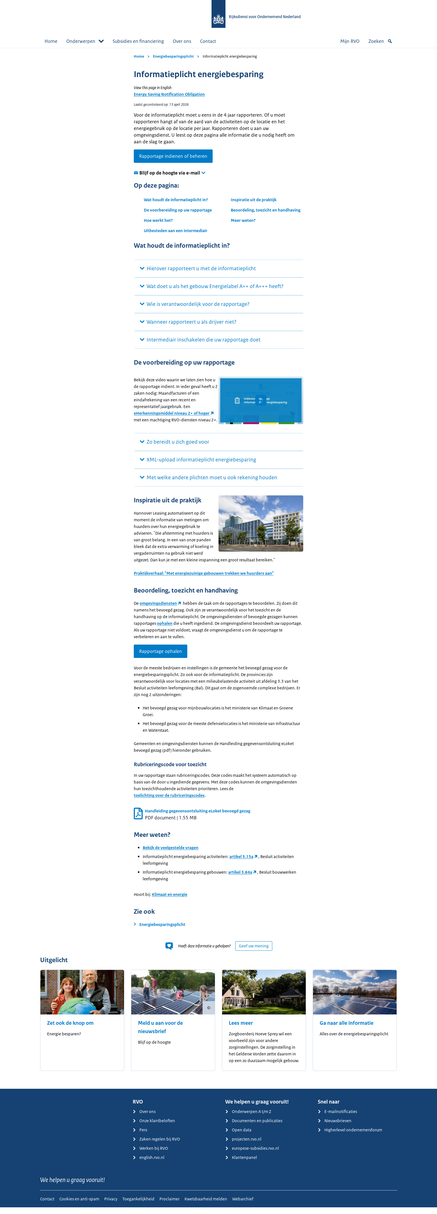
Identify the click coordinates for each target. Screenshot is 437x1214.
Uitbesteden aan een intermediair (175, 230)
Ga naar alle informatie (346, 1029)
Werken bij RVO (150, 1155)
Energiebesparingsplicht (173, 56)
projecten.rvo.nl (243, 1145)
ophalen (165, 630)
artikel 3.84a (240, 878)
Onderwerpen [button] (85, 41)
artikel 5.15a (241, 863)
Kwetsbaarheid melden (205, 1205)
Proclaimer (169, 1205)
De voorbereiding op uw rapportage (178, 210)
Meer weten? (243, 220)
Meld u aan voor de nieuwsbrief (160, 1033)
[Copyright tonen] (209, 1014)
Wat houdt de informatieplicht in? (176, 199)
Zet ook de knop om (70, 1029)
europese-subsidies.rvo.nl (252, 1155)
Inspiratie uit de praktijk (253, 199)
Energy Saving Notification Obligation (169, 94)
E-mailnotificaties (337, 1118)
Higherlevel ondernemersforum (350, 1136)
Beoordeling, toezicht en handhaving (265, 210)
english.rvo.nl (148, 1164)
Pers (140, 1136)
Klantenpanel (241, 1164)
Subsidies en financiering (138, 41)
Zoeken (380, 41)
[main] (218, 571)
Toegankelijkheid (138, 1205)
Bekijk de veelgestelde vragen (170, 854)
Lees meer (241, 1029)
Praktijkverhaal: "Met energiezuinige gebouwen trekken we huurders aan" (204, 580)
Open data (238, 1136)
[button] (261, 400)
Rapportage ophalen (160, 658)
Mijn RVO (350, 41)
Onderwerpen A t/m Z (248, 1118)
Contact (208, 41)
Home (51, 41)
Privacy (110, 1205)
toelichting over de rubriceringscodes (169, 802)
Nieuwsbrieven (334, 1127)
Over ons (182, 41)
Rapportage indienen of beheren (173, 156)
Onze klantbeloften (154, 1127)
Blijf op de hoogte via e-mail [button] (170, 173)
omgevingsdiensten (158, 610)
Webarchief (242, 1205)
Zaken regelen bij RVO (156, 1145)
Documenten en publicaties (253, 1127)
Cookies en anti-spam (79, 1205)
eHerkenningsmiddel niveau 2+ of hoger (172, 427)
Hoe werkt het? (158, 220)
